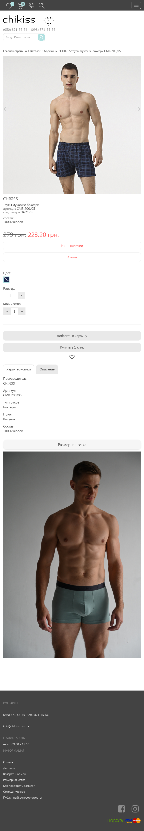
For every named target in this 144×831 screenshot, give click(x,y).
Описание (47, 369)
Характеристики (19, 369)
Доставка (9, 768)
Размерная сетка (14, 780)
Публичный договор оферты (22, 797)
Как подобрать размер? (19, 786)
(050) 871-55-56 (14, 715)
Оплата (8, 762)
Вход (8, 37)
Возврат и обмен (14, 774)
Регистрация (22, 37)
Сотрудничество (14, 792)
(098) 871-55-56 (38, 715)
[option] (72, 125)
